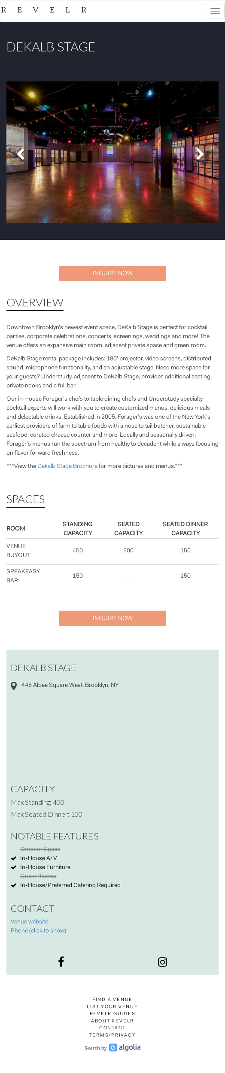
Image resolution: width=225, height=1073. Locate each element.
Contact (112, 1028)
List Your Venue (112, 1007)
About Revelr (112, 1021)
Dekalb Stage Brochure (67, 467)
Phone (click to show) (38, 931)
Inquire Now (113, 274)
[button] (22, 152)
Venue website (29, 922)
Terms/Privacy (112, 1035)
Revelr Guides (113, 1014)
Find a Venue (112, 1000)
